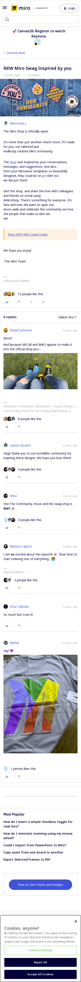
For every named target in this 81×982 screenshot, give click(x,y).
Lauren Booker (20, 445)
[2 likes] (20, 580)
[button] (4, 9)
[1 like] (19, 768)
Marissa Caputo (21, 546)
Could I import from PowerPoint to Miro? (34, 845)
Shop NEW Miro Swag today (28, 234)
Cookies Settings (40, 950)
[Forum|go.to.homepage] (29, 8)
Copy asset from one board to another (33, 852)
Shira (13, 496)
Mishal (14, 643)
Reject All (40, 962)
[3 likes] (22, 520)
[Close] (76, 921)
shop (13, 162)
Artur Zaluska (19, 606)
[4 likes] (22, 469)
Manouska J (18, 123)
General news (15, 53)
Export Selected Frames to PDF (26, 859)
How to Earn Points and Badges (40, 885)
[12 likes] (23, 294)
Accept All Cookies (40, 974)
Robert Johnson (21, 330)
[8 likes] (22, 419)
